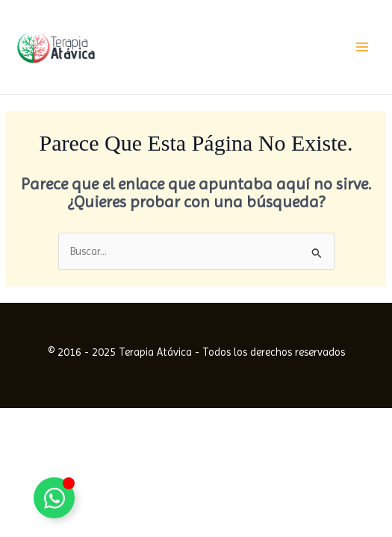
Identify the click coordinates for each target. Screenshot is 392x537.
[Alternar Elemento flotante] (54, 497)
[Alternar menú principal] (362, 47)
